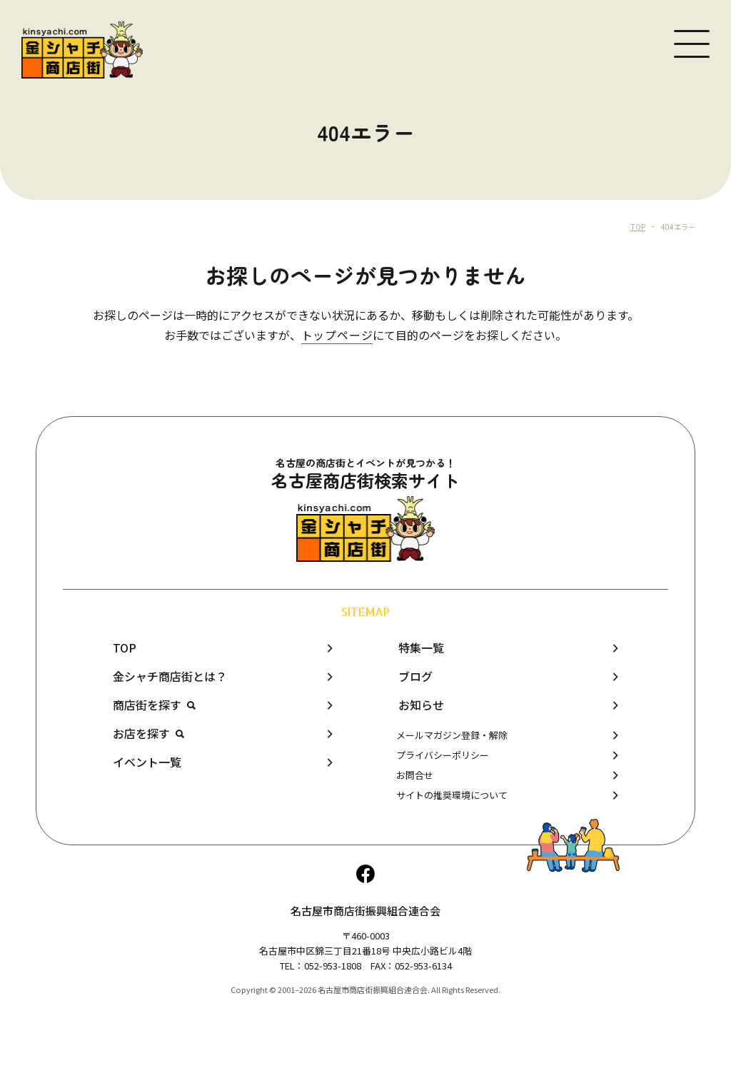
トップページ (337, 334)
